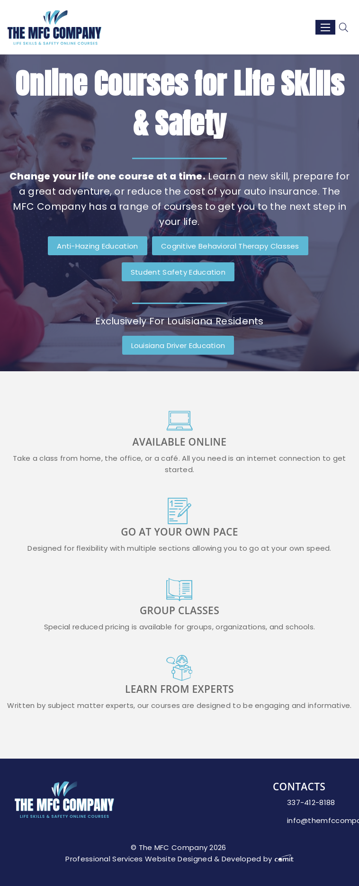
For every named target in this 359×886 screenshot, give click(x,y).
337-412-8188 (311, 802)
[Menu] (325, 27)
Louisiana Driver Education (178, 345)
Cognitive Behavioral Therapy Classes (230, 246)
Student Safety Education (178, 272)
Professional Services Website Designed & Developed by (179, 859)
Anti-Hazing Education (97, 246)
